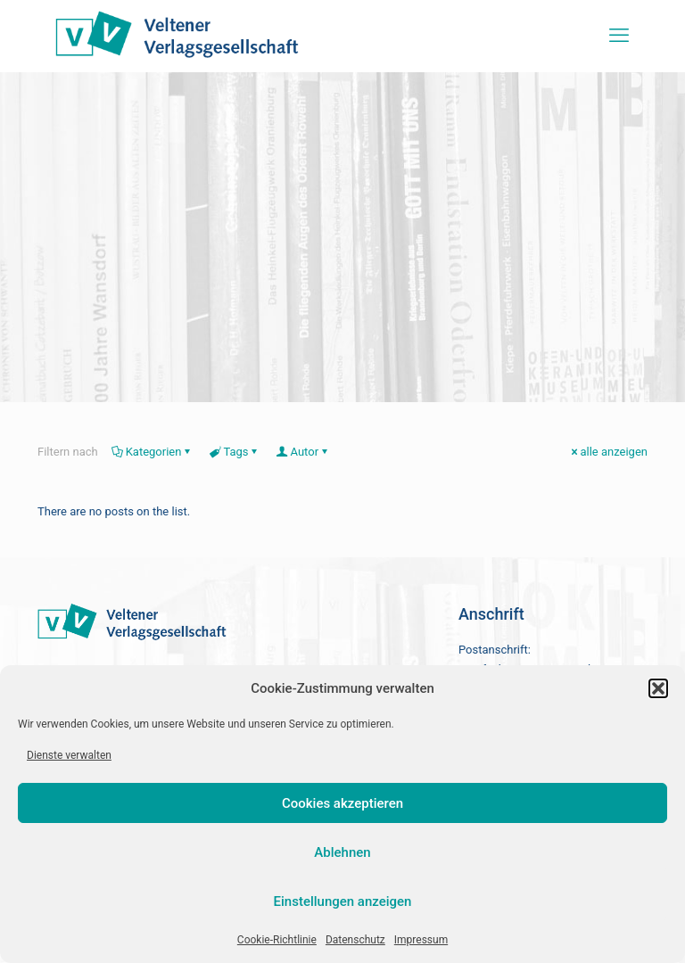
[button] (658, 688)
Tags (234, 451)
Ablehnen (342, 852)
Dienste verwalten (69, 755)
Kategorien (152, 451)
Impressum (421, 940)
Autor (303, 451)
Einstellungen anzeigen (343, 901)
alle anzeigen (608, 451)
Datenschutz (355, 940)
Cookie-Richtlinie (277, 940)
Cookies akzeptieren (342, 803)
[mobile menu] (619, 36)
